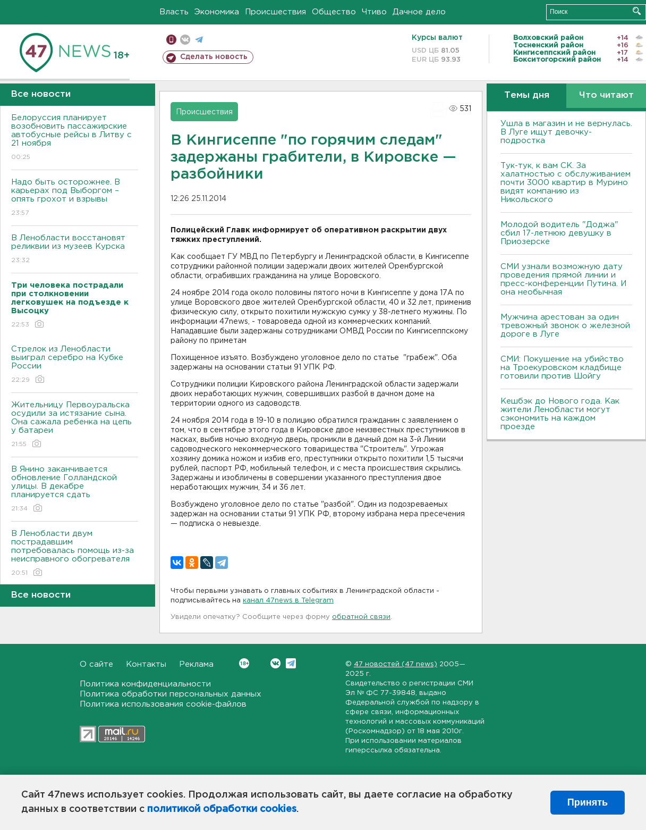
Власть (174, 12)
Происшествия (275, 12)
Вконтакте (244, 663)
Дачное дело (419, 12)
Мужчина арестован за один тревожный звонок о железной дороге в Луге (565, 326)
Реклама (196, 664)
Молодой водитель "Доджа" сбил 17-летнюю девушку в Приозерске (559, 233)
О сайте (96, 664)
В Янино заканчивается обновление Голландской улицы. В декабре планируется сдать (74, 489)
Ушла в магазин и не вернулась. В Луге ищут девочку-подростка (566, 132)
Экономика (216, 12)
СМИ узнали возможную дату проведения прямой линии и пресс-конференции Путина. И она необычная (563, 279)
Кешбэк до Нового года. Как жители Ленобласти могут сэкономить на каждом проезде (559, 414)
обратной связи (361, 617)
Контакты (146, 664)
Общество (334, 12)
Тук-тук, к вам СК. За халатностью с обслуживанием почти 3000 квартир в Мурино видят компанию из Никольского (565, 182)
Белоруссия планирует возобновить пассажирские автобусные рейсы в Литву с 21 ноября (74, 138)
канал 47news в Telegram (288, 600)
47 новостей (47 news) (395, 664)
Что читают (606, 95)
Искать (637, 11)
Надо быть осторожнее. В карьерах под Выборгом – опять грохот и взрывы (74, 198)
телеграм (199, 40)
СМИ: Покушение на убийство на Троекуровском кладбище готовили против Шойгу (562, 368)
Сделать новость (214, 57)
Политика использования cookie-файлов (163, 704)
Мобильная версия (171, 40)
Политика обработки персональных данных (170, 694)
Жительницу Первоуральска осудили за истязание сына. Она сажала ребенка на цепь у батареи (74, 425)
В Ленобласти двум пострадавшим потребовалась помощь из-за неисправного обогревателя (74, 553)
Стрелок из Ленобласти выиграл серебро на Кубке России (74, 365)
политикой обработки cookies (221, 809)
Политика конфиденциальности (145, 684)
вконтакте (185, 40)
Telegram (291, 663)
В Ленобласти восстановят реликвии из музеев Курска (74, 249)
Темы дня (526, 95)
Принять (587, 802)
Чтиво (374, 12)
